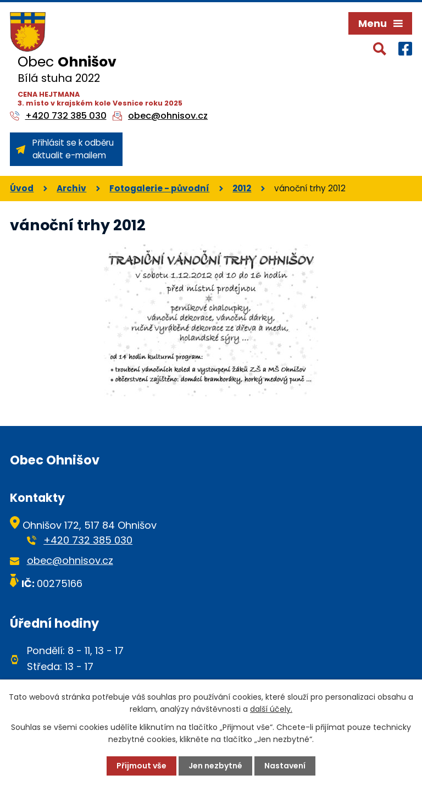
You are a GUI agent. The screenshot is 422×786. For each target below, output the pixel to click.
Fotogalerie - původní (159, 188)
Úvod (22, 188)
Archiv (71, 188)
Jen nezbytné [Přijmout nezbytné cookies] (215, 765)
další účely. (271, 709)
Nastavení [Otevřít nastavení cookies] (285, 765)
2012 (241, 188)
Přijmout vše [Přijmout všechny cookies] (141, 765)
